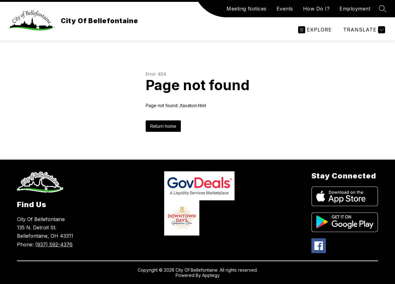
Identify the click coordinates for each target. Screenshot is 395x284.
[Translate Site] (363, 30)
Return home (163, 126)
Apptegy (211, 275)
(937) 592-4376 (54, 244)
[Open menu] (315, 30)
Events (284, 9)
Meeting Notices (247, 9)
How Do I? (316, 9)
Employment (354, 9)
